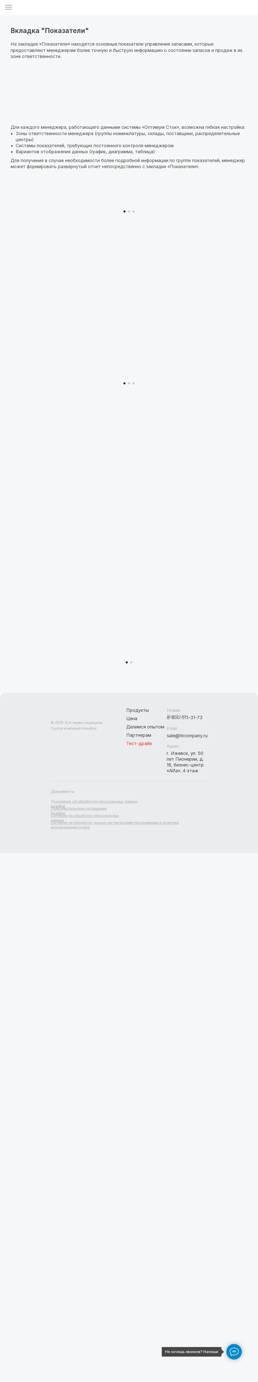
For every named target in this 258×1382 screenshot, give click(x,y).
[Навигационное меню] (8, 7)
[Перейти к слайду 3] (134, 324)
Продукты (137, 1046)
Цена (131, 1055)
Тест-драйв (139, 1080)
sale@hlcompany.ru (187, 1072)
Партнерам (138, 1071)
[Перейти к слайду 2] (129, 324)
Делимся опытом (145, 1063)
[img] (76, 1050)
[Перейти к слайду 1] (124, 324)
